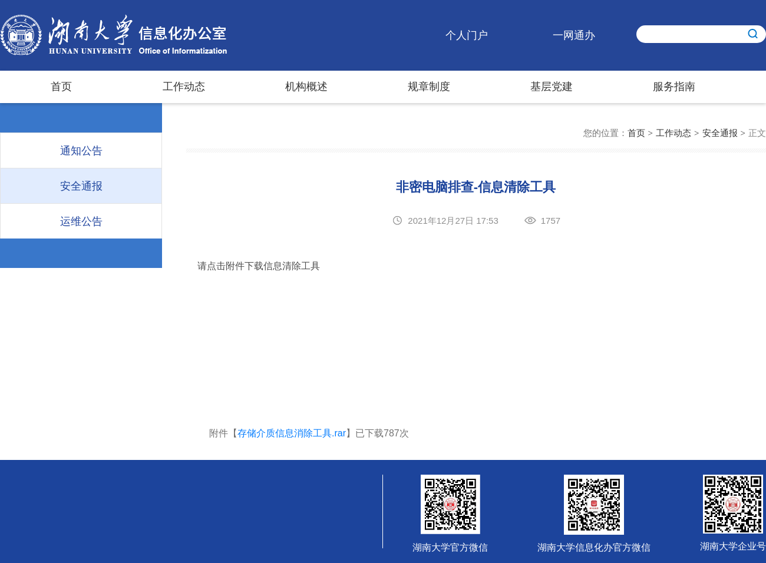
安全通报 (720, 133)
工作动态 (184, 86)
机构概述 (306, 86)
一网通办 (574, 35)
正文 (757, 133)
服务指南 (674, 86)
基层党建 (551, 86)
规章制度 (429, 86)
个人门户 (466, 35)
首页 (61, 86)
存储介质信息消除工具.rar (291, 433)
